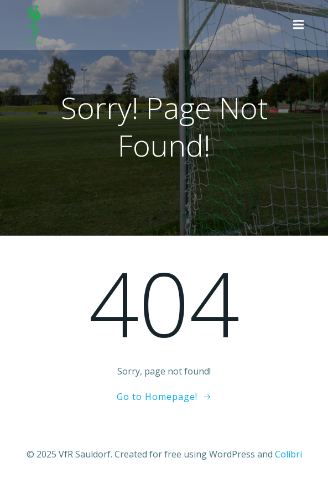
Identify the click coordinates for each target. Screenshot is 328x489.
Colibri (288, 454)
